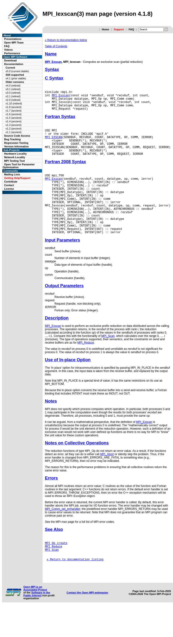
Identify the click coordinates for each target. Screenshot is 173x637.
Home (105, 29)
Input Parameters (62, 263)
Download (10, 60)
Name (51, 54)
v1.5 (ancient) (13, 117)
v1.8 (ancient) (13, 107)
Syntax (52, 69)
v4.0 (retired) (12, 85)
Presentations (13, 39)
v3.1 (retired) (12, 89)
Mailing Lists (12, 174)
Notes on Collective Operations (77, 466)
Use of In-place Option (68, 382)
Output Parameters (64, 308)
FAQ (131, 29)
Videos (8, 49)
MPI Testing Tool (14, 160)
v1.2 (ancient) (13, 128)
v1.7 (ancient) (13, 110)
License (9, 188)
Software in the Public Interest (36, 623)
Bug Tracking (12, 139)
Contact (9, 185)
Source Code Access (17, 135)
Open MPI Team (14, 42)
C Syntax (54, 78)
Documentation (13, 64)
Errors (51, 501)
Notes (51, 424)
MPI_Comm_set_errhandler (62, 532)
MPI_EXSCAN (53, 143)
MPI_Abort (107, 477)
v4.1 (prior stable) (15, 78)
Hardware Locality (15, 153)
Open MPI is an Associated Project (35, 618)
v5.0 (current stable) (17, 71)
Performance (12, 53)
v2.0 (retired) (12, 99)
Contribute (10, 181)
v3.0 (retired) (12, 92)
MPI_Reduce (85, 365)
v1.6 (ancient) (13, 114)
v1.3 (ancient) (13, 125)
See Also (54, 552)
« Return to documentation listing (66, 40)
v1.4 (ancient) (13, 121)
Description (57, 341)
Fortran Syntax (60, 121)
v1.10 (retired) (13, 103)
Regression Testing (16, 142)
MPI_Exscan (53, 62)
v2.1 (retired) (12, 96)
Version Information (16, 146)
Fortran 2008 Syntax (65, 171)
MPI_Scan (107, 359)
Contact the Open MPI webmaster (87, 622)
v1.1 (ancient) (13, 132)
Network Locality (14, 157)
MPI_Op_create (56, 567)
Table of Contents (56, 46)
